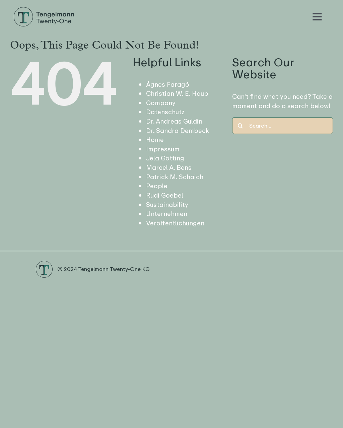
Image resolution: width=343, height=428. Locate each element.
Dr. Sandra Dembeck (177, 131)
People (156, 186)
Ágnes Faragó (167, 84)
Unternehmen (166, 214)
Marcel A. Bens (169, 167)
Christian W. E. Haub (177, 93)
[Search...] (282, 125)
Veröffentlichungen (175, 223)
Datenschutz (165, 112)
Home (155, 140)
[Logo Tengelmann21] (44, 9)
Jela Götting (165, 158)
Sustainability (167, 205)
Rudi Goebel (164, 195)
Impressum (163, 149)
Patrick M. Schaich (174, 177)
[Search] (240, 125)
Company (161, 103)
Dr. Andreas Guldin (174, 121)
